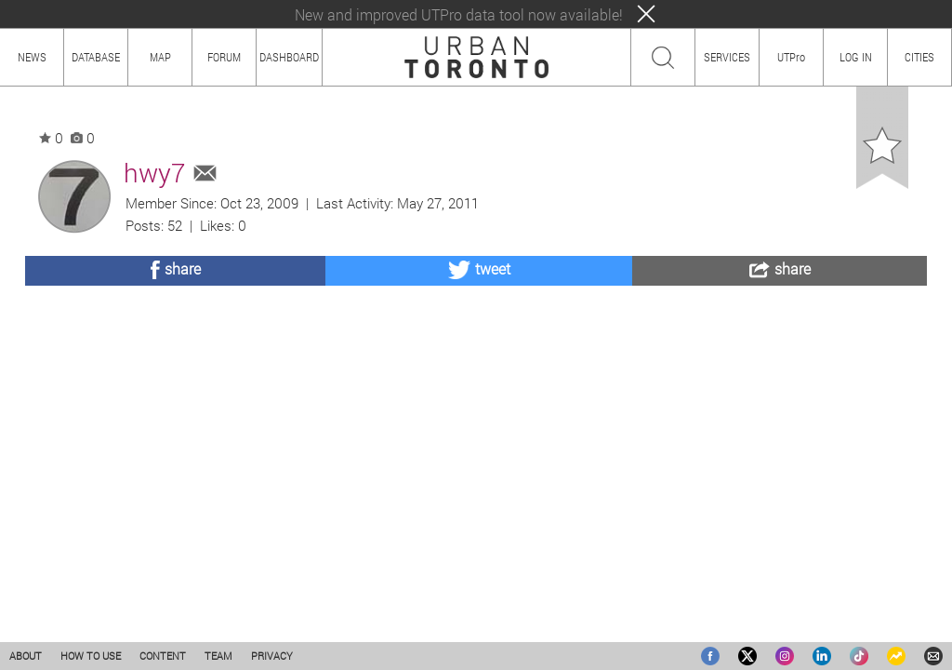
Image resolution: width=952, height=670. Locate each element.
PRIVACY (272, 656)
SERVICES (727, 56)
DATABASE (96, 56)
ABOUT (25, 656)
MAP (160, 56)
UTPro (791, 56)
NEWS (32, 56)
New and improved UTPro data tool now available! (459, 14)
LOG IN (856, 56)
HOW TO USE (90, 656)
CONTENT (162, 656)
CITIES (919, 56)
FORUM (224, 56)
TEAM (218, 656)
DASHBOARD (289, 56)
